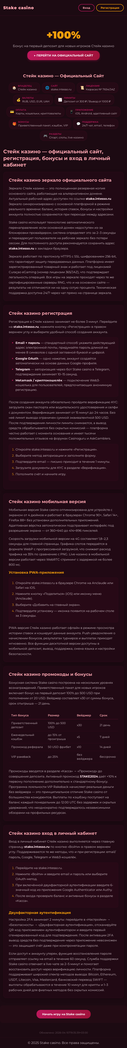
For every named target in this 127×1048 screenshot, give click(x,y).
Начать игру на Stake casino (63, 1014)
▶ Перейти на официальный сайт (63, 55)
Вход (86, 7)
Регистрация (110, 7)
